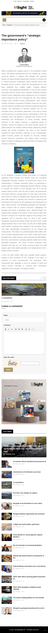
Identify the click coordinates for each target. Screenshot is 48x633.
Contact (32, 1)
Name (6, 315)
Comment (7, 325)
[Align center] (19, 329)
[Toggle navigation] (4, 20)
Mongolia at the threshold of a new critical (27, 503)
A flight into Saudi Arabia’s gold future (26, 524)
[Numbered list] (29, 329)
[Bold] (5, 329)
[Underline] (11, 329)
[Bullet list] (26, 329)
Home (15, 1)
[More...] (33, 329)
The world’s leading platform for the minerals (28, 597)
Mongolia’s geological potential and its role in (28, 608)
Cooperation (26, 1)
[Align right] (22, 329)
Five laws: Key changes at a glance (25, 493)
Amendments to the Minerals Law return (27, 472)
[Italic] (8, 329)
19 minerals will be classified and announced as (29, 461)
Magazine (9, 25)
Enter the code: (9, 357)
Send (8, 370)
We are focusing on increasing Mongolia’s (27, 545)
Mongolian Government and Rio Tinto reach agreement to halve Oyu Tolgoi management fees (23, 448)
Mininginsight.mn (20, 630)
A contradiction (7, 298)
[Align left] (15, 329)
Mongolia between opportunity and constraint (28, 514)
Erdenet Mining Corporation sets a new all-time (29, 566)
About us (20, 1)
